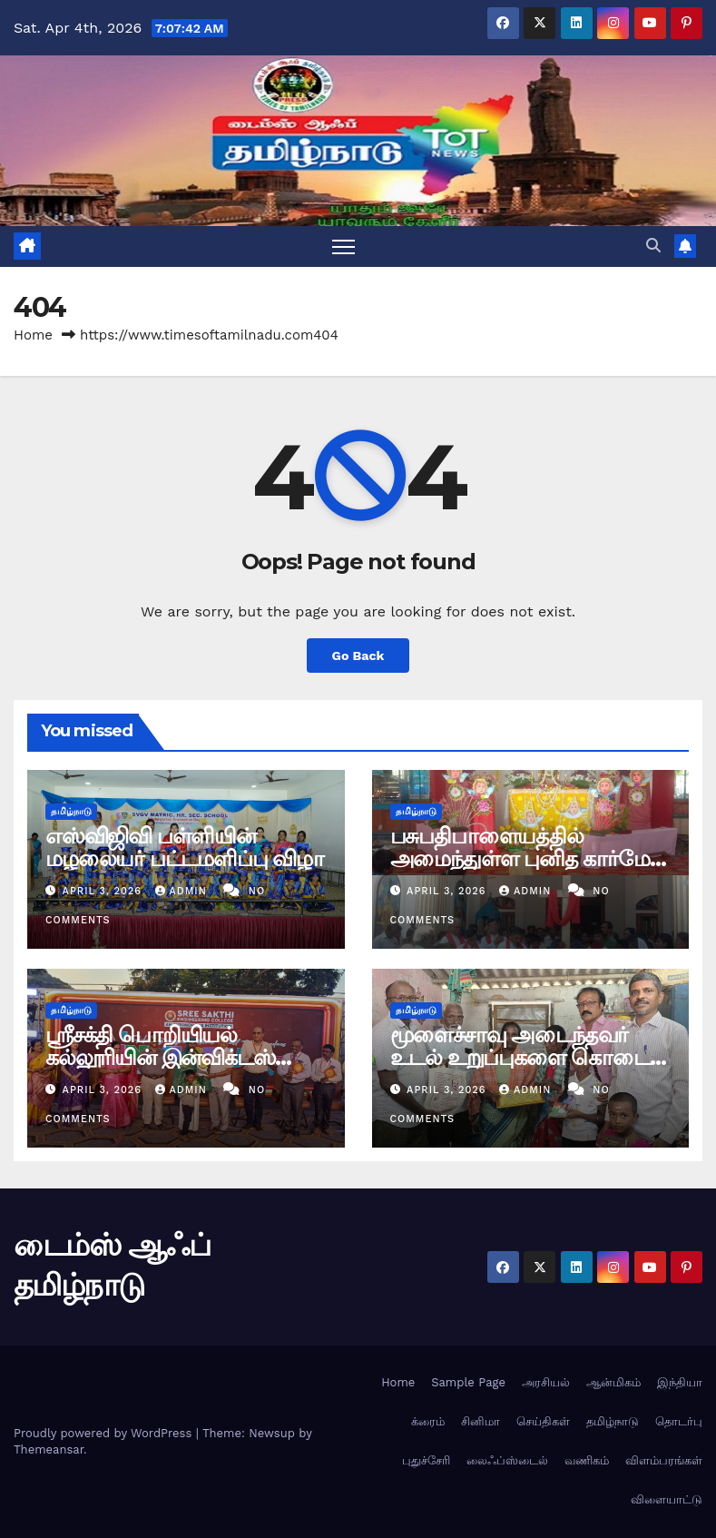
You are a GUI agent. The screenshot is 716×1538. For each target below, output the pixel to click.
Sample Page (468, 1382)
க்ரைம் (428, 1421)
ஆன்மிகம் (613, 1382)
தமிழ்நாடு (71, 811)
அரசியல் (546, 1382)
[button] (653, 245)
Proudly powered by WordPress (105, 1433)
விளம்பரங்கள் (663, 1460)
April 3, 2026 (104, 891)
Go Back (357, 655)
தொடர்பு (678, 1421)
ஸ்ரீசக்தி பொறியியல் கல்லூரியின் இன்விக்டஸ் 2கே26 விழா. (160, 1057)
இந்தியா (679, 1382)
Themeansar (48, 1449)
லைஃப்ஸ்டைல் (507, 1460)
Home (33, 335)
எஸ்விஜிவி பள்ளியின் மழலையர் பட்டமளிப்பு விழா (184, 847)
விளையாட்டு (666, 1499)
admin (183, 891)
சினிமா (480, 1421)
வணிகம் (586, 1460)
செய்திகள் (543, 1421)
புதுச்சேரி (426, 1460)
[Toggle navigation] (343, 246)
